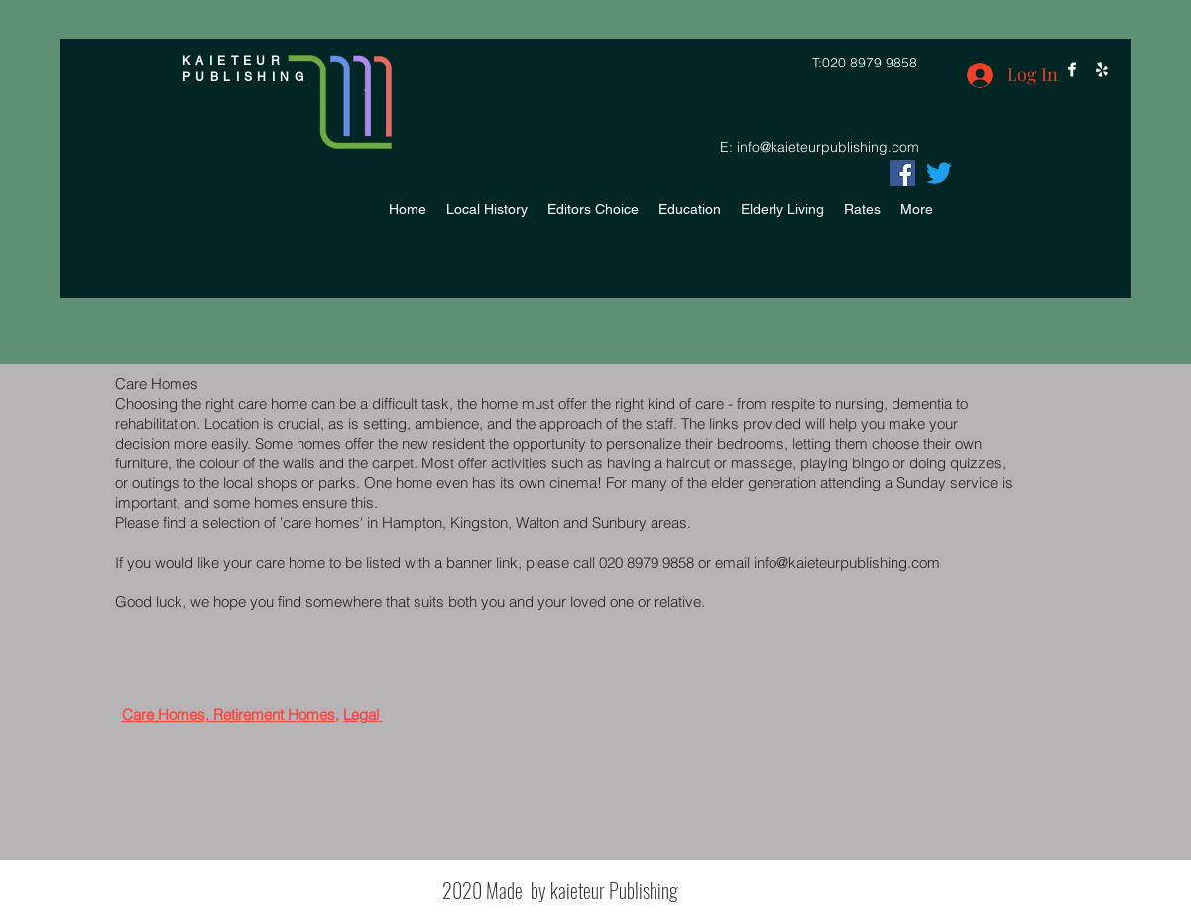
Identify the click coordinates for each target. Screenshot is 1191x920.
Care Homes (163, 714)
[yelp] (1102, 69)
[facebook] (1072, 69)
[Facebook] (902, 173)
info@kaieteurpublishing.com (828, 147)
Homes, (313, 714)
